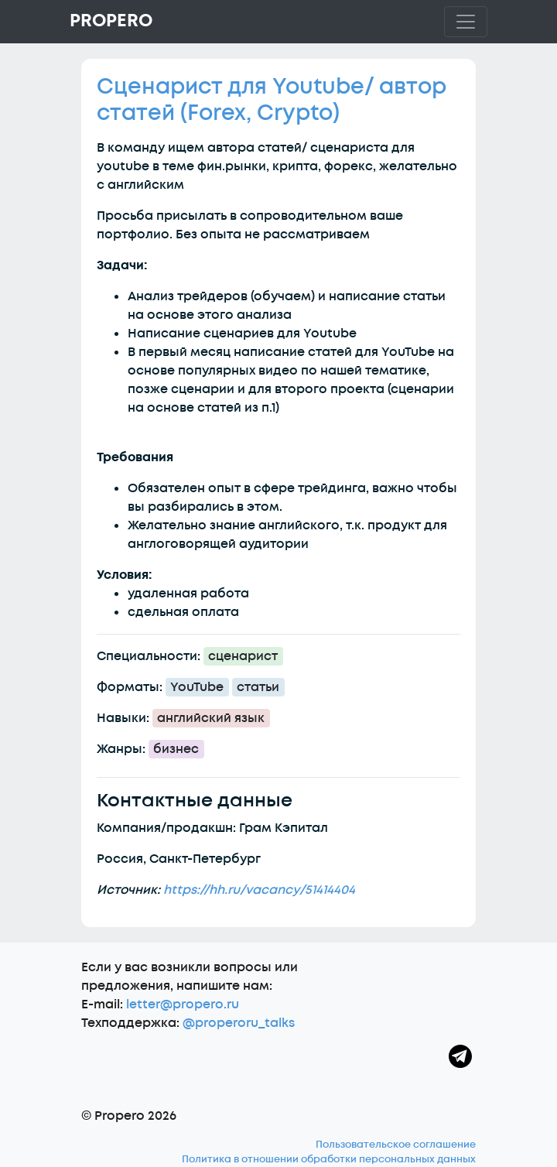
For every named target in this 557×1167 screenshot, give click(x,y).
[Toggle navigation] (465, 21)
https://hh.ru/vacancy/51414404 (259, 889)
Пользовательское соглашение (396, 1145)
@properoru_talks (239, 1023)
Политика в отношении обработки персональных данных (329, 1159)
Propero (111, 21)
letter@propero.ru (182, 1004)
